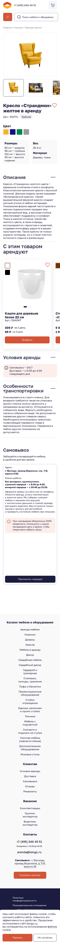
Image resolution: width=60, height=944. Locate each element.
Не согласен (45, 937)
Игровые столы (30, 754)
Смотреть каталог (30, 875)
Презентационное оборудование (30, 693)
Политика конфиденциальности (24, 899)
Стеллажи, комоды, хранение (30, 680)
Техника (30, 716)
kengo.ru (32, 923)
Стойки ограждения (30, 701)
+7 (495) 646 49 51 (25, 5)
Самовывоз (30, 781)
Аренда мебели (30, 629)
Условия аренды (30, 771)
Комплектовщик (30, 808)
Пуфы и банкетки (30, 686)
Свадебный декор (30, 665)
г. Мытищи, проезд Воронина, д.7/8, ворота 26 (30, 863)
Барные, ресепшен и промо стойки (30, 709)
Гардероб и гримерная (30, 671)
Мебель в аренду (30, 649)
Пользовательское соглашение (29, 905)
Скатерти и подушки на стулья (30, 731)
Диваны (30, 639)
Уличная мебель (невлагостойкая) (30, 739)
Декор (30, 654)
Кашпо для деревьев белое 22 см (21, 315)
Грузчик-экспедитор (30, 815)
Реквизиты (30, 791)
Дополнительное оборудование (30, 747)
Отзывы (30, 786)
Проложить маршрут (30, 579)
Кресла (30, 644)
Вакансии (30, 801)
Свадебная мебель (30, 659)
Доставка (30, 776)
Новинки (30, 634)
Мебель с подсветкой (30, 723)
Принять (17, 937)
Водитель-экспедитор (30, 823)
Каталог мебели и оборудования (30, 622)
